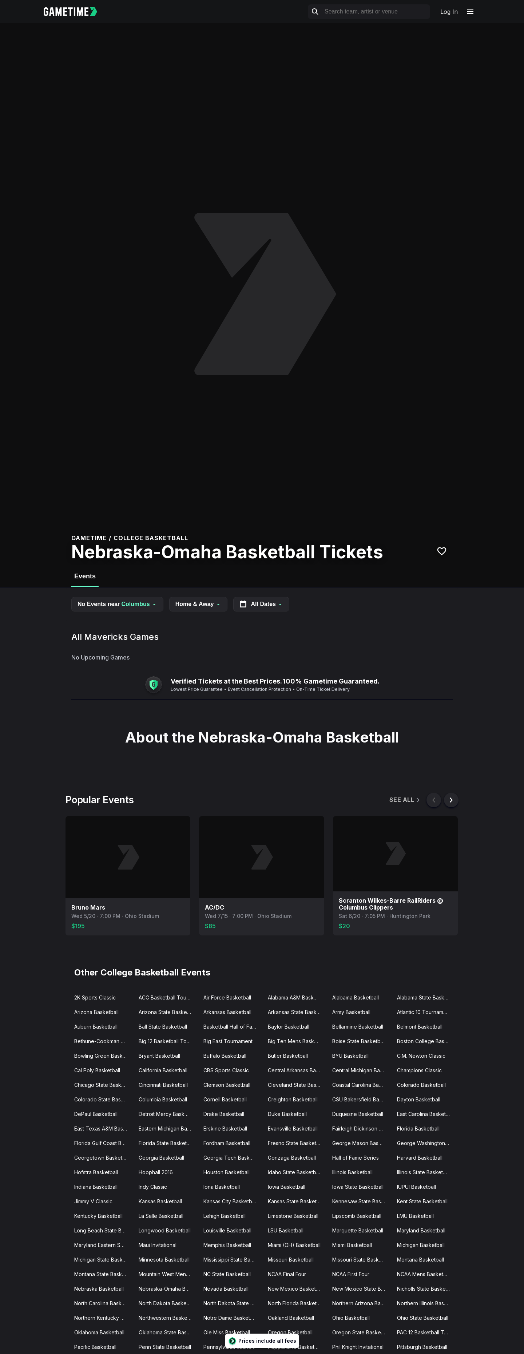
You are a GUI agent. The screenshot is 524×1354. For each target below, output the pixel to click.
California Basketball (163, 1070)
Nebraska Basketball (99, 1289)
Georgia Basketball (161, 1158)
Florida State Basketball (167, 1143)
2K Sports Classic (95, 997)
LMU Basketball (415, 1216)
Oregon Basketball (290, 1332)
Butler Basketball (288, 1056)
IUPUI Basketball (416, 1187)
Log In (449, 11)
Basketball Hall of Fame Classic (232, 1027)
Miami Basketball (352, 1245)
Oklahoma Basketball (99, 1332)
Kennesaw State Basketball (361, 1201)
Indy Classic (153, 1187)
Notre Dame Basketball (230, 1318)
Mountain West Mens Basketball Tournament (168, 1274)
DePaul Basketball (96, 1114)
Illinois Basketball (352, 1172)
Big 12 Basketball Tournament (168, 1041)
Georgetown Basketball (102, 1158)
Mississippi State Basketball (232, 1259)
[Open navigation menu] (470, 11)
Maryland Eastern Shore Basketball (103, 1245)
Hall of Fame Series (355, 1158)
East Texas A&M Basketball (103, 1128)
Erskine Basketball (225, 1128)
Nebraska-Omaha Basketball (168, 1289)
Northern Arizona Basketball (361, 1303)
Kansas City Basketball (230, 1201)
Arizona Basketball (96, 1012)
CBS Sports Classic (226, 1070)
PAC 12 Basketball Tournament (426, 1332)
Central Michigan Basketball (361, 1070)
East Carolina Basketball (425, 1114)
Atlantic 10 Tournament (424, 1012)
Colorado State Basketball (103, 1099)
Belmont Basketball (419, 1027)
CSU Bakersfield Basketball (361, 1099)
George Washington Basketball (426, 1143)
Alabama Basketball (355, 997)
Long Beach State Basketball (103, 1230)
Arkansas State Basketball (297, 1012)
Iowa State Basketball (358, 1187)
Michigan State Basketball (103, 1259)
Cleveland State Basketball (297, 1085)
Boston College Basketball (426, 1041)
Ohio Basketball (351, 1318)
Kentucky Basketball (98, 1216)
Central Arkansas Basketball (297, 1070)
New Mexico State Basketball (361, 1289)
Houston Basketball (226, 1172)
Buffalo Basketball (224, 1056)
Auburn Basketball (96, 1027)
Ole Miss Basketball (226, 1332)
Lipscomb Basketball (356, 1216)
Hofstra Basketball (96, 1172)
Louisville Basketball (227, 1230)
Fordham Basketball (226, 1143)
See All (405, 799)
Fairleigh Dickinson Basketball (361, 1128)
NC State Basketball (227, 1274)
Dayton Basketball (418, 1099)
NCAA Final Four (287, 1274)
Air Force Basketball (227, 997)
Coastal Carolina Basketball (361, 1085)
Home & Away (198, 604)
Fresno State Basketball (296, 1143)
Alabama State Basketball (426, 997)
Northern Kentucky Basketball (103, 1318)
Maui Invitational (157, 1245)
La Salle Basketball (161, 1216)
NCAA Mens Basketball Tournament (426, 1274)
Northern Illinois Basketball (426, 1303)
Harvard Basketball (419, 1158)
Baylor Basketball (288, 1027)
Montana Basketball (420, 1259)
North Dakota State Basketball (232, 1303)
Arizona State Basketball (168, 1012)
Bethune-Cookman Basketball (103, 1041)
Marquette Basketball (357, 1230)
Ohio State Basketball (422, 1318)
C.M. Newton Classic (421, 1056)
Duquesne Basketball (357, 1114)
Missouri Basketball (291, 1259)
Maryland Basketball (421, 1230)
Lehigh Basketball (224, 1216)
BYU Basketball (350, 1056)
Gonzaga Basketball (292, 1158)
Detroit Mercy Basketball (168, 1114)
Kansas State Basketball (296, 1201)
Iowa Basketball (286, 1187)
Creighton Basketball (293, 1099)
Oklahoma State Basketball (168, 1332)
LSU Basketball (285, 1230)
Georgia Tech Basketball (232, 1158)
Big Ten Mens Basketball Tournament (297, 1041)
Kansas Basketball (160, 1201)
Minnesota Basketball (164, 1259)
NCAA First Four (350, 1274)
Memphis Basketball (227, 1245)
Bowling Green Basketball (103, 1056)
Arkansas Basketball (227, 1012)
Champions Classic (419, 1070)
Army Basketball (351, 1012)
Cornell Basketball (225, 1099)
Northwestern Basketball (168, 1318)
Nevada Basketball (226, 1289)
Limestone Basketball (293, 1216)
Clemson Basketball (226, 1085)
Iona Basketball (221, 1187)
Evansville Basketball (293, 1128)
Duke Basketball (287, 1114)
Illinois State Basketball (424, 1172)
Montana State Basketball (103, 1274)
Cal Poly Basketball (97, 1070)
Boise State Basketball (359, 1041)
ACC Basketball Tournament (168, 997)
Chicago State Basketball (103, 1085)
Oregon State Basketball (361, 1332)
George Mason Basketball (361, 1143)
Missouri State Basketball (361, 1259)
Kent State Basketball (422, 1201)
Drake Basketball (223, 1114)
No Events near (117, 604)
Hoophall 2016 (156, 1172)
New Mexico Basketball (296, 1289)
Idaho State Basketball (294, 1172)
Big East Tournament (228, 1041)
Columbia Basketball (163, 1099)
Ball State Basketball (163, 1027)
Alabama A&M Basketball (297, 997)
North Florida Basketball (296, 1303)
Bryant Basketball (159, 1056)
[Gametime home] (75, 11)
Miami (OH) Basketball (294, 1245)
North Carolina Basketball (103, 1303)
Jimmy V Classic (93, 1201)
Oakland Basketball (291, 1318)
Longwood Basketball (165, 1230)
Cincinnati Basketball (163, 1085)
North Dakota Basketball (167, 1303)
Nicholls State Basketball (426, 1289)
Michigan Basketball (421, 1245)
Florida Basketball (418, 1128)
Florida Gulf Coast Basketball (103, 1143)
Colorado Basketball (421, 1085)
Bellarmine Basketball (357, 1027)
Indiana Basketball (96, 1187)
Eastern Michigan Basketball (168, 1128)
